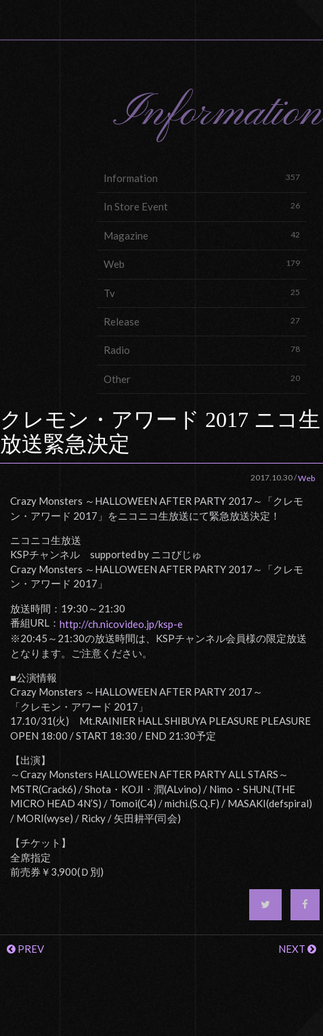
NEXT (297, 949)
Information (202, 177)
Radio (202, 349)
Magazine (202, 235)
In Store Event (202, 206)
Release (202, 321)
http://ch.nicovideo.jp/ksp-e (121, 624)
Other (202, 378)
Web (202, 263)
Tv (202, 292)
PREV (25, 949)
